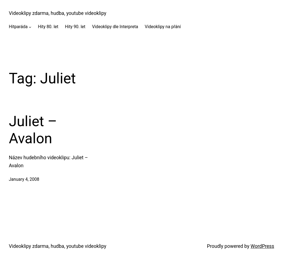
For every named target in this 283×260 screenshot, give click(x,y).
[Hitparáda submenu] (30, 27)
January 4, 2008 (24, 179)
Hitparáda (18, 26)
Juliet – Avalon (33, 130)
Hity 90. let (75, 26)
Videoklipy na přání (163, 26)
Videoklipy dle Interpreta (115, 26)
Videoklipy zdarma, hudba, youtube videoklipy (57, 13)
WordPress (262, 246)
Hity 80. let (48, 26)
